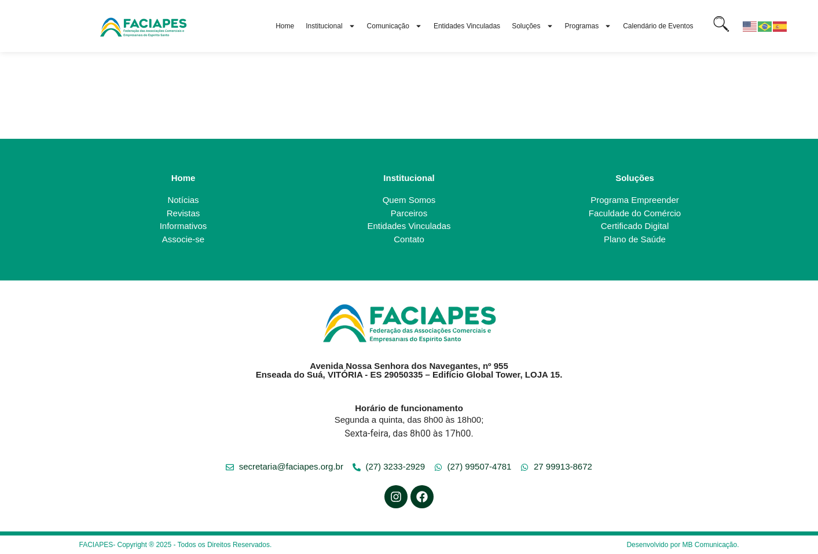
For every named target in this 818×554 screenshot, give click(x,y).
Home (285, 26)
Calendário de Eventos (658, 26)
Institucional (330, 26)
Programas (588, 26)
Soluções (532, 26)
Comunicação (394, 26)
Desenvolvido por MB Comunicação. (682, 545)
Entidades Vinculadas (467, 26)
